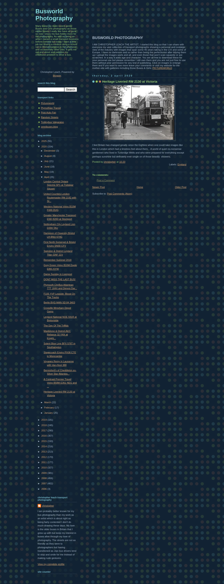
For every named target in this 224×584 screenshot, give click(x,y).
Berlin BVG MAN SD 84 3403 (59, 302)
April (47, 177)
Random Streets (49, 117)
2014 (44, 446)
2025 (44, 141)
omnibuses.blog (49, 126)
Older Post (180, 187)
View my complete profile (51, 564)
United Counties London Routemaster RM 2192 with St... (60, 197)
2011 (44, 462)
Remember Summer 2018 (58, 260)
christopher (48, 505)
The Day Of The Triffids (56, 325)
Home (140, 187)
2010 (44, 467)
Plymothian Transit (51, 108)
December (50, 150)
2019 (44, 419)
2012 (44, 457)
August (48, 156)
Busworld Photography (54, 15)
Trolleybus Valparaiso (52, 122)
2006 (44, 489)
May (46, 172)
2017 (44, 430)
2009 (44, 473)
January (48, 413)
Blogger (57, 75)
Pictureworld (47, 103)
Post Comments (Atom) (119, 193)
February (49, 407)
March (48, 402)
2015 (44, 441)
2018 (44, 425)
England (181, 164)
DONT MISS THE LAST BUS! (60, 279)
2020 (44, 146)
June (47, 166)
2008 (44, 478)
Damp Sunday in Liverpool (58, 274)
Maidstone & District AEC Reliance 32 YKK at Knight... (57, 335)
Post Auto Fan (48, 112)
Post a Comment (106, 180)
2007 (44, 483)
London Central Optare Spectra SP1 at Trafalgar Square (59, 185)
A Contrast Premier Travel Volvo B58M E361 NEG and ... (60, 383)
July (46, 161)
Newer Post (98, 187)
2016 (44, 435)
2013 (44, 451)
